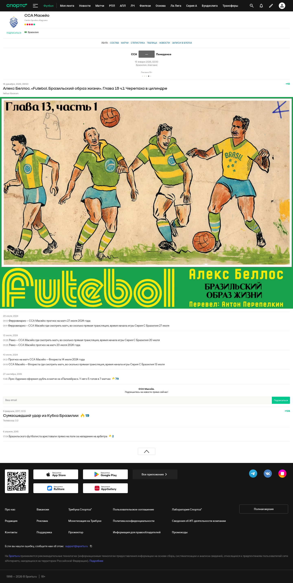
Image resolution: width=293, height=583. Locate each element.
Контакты (11, 532)
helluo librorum (11, 93)
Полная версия (263, 509)
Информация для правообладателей (137, 532)
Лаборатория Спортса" (187, 509)
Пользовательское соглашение (133, 509)
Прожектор (75, 532)
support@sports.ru (76, 546)
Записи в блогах (182, 42)
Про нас (10, 509)
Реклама (42, 521)
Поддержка (44, 532)
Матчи (125, 42)
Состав (114, 42)
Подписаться (14, 33)
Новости (164, 42)
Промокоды (180, 532)
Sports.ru (14, 556)
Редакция (11, 521)
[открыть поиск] (251, 6)
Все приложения (155, 474)
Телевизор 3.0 (10, 420)
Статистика (138, 42)
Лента (104, 42)
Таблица (152, 42)
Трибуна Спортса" (80, 509)
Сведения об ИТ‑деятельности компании (199, 521)
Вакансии (43, 509)
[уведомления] (261, 6)
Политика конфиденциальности (133, 521)
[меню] (35, 6)
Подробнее (96, 561)
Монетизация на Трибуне (85, 521)
